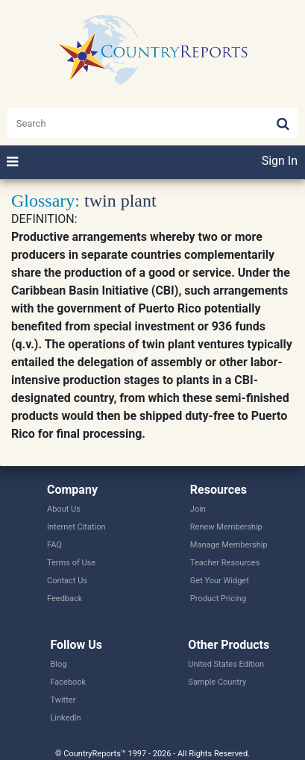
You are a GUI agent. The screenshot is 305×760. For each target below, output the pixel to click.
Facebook (68, 682)
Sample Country (217, 682)
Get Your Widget (219, 580)
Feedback (64, 598)
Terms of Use (71, 563)
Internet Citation (76, 527)
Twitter (62, 700)
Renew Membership (226, 527)
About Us (64, 509)
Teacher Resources (225, 563)
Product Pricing (218, 598)
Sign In (280, 161)
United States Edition (226, 664)
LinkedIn (65, 718)
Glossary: (45, 200)
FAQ (54, 545)
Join (198, 509)
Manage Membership (229, 545)
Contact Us (67, 580)
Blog (58, 664)
